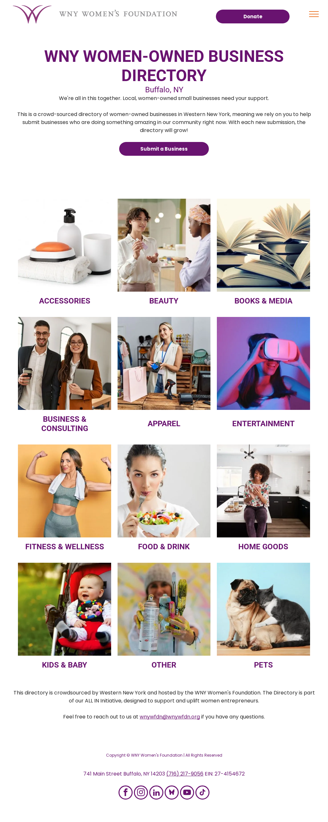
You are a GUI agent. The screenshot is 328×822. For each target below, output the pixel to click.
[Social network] (172, 793)
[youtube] (187, 793)
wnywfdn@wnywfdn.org (170, 716)
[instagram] (141, 793)
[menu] (314, 14)
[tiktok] (202, 793)
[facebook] (126, 793)
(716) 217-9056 (184, 773)
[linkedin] (156, 793)
